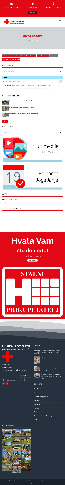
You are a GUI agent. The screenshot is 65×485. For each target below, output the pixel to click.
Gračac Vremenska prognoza (32, 218)
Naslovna (27, 41)
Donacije (37, 404)
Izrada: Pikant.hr (32, 483)
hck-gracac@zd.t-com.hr (12, 7)
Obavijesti (37, 389)
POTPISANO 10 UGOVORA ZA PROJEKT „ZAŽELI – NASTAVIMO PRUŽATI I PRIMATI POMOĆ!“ (51, 376)
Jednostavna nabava (42, 55)
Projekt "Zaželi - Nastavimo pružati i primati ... (22, 107)
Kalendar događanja (41, 396)
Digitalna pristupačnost (9, 199)
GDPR (36, 419)
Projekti (36, 408)
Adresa (53, 6)
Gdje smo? (32, 12)
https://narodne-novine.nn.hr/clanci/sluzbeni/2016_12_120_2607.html (31, 85)
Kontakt (36, 412)
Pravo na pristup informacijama (11, 59)
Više (5, 121)
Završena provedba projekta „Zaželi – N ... (21, 100)
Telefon (32, 6)
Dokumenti (37, 400)
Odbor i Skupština (30, 55)
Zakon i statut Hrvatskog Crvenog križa (13, 55)
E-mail (11, 6)
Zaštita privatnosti (8, 203)
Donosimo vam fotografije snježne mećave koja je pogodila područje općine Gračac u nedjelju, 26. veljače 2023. (51, 369)
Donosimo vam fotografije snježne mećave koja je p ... (24, 113)
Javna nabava (53, 55)
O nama (36, 393)
